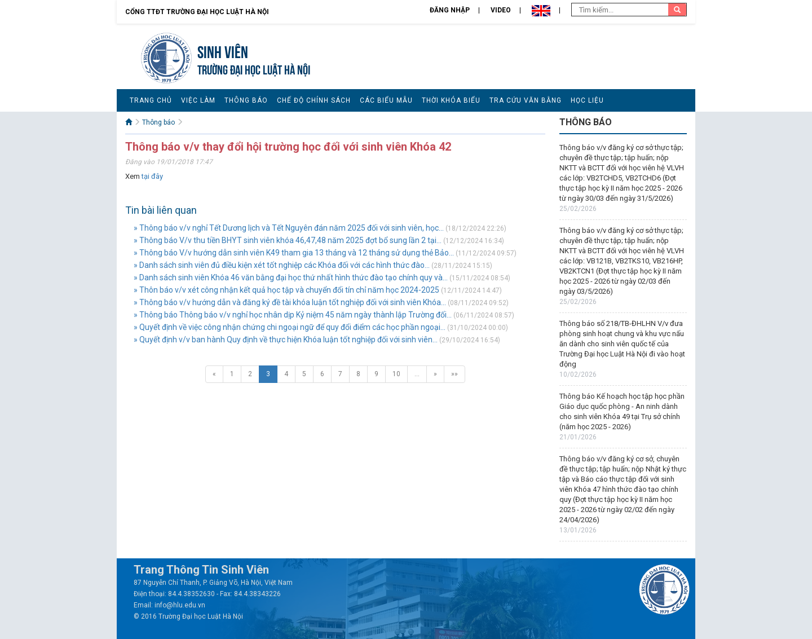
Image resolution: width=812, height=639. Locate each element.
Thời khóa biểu (451, 100)
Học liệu (587, 100)
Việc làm (198, 100)
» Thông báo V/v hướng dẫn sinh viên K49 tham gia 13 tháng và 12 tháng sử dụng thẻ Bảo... (294, 252)
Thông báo (246, 100)
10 (396, 374)
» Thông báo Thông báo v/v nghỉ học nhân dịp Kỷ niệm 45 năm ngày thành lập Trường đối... (293, 314)
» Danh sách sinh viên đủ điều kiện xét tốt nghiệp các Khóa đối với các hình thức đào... (282, 265)
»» (454, 374)
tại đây (152, 176)
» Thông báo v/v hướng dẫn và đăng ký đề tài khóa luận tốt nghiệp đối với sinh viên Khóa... (290, 302)
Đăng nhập (450, 10)
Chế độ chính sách (314, 100)
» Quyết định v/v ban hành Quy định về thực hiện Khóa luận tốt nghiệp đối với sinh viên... (286, 339)
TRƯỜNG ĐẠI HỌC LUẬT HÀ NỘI (253, 68)
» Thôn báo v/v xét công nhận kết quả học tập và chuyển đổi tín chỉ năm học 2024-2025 (286, 289)
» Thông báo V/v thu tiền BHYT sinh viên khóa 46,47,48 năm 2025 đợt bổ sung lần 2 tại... (288, 240)
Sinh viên (222, 50)
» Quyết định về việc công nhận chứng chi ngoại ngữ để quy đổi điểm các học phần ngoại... (289, 327)
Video (501, 10)
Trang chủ (151, 100)
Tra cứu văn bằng (525, 100)
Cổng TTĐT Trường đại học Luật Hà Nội (197, 12)
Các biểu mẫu (386, 100)
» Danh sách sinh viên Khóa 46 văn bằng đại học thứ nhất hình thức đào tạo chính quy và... (291, 277)
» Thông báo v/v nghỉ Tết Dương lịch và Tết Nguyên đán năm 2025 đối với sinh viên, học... (289, 227)
